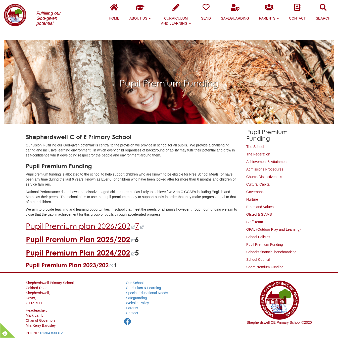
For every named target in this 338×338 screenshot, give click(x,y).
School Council (258, 260)
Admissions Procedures (264, 169)
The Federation (258, 154)
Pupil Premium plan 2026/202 (78, 226)
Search (323, 12)
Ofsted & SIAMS (259, 214)
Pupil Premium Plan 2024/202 (78, 252)
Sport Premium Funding (264, 267)
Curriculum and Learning (176, 14)
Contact (297, 12)
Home (114, 12)
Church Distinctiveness (264, 177)
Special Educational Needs (147, 293)
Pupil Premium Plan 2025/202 (78, 239)
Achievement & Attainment (266, 162)
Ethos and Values (260, 207)
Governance (255, 192)
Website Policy (137, 303)
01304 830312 (51, 333)
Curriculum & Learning (143, 288)
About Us (140, 12)
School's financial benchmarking (271, 252)
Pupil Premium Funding (264, 244)
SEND (206, 12)
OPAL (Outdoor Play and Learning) (273, 229)
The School (255, 147)
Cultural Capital (258, 184)
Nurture (252, 199)
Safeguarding (235, 12)
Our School (134, 283)
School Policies (258, 237)
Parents (269, 12)
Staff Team (254, 222)
